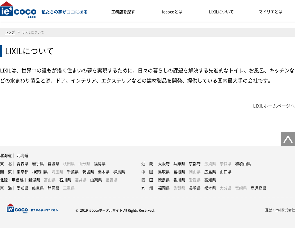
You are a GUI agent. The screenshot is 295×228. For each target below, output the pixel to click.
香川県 (179, 180)
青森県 (22, 164)
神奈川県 (40, 172)
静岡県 (53, 188)
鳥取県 (164, 172)
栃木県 (104, 172)
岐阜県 (38, 188)
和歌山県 (243, 164)
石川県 (65, 180)
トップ (10, 32)
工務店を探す (123, 12)
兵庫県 (179, 164)
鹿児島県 (258, 188)
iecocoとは (172, 12)
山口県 (226, 172)
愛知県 (22, 188)
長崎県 (195, 188)
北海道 (22, 156)
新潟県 (34, 180)
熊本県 (210, 188)
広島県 (210, 172)
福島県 (100, 164)
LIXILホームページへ (274, 106)
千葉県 (73, 172)
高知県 (210, 180)
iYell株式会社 (285, 210)
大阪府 (164, 164)
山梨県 (96, 180)
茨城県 (88, 172)
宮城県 (53, 164)
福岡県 (164, 188)
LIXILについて (221, 12)
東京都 (22, 172)
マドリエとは (270, 12)
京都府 (195, 164)
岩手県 (38, 164)
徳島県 (164, 180)
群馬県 (119, 172)
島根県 (179, 172)
